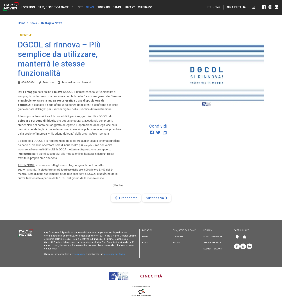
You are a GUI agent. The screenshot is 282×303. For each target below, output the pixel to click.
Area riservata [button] (212, 242)
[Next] (156, 198)
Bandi (117, 7)
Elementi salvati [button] (212, 248)
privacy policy (78, 254)
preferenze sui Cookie (114, 254)
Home (21, 23)
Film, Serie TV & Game (53, 7)
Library (129, 7)
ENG (217, 7)
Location (28, 7)
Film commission (212, 236)
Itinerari (103, 7)
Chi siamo (145, 7)
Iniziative (25, 35)
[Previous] (126, 198)
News (90, 7)
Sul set (77, 7)
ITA (209, 7)
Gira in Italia (236, 7)
